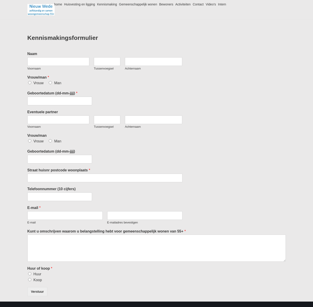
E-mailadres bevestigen (122, 222)
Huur (37, 274)
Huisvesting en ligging (79, 4)
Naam (32, 54)
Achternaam (133, 68)
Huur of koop (39, 268)
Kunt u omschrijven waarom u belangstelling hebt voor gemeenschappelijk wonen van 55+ (106, 231)
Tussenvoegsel (104, 68)
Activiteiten (183, 4)
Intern (222, 4)
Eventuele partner (42, 112)
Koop (38, 280)
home (58, 4)
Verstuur (37, 291)
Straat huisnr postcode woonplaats (58, 170)
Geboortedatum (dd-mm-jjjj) (52, 93)
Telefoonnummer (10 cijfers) (51, 189)
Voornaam (34, 68)
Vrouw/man (38, 77)
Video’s (211, 4)
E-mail (34, 208)
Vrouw (39, 83)
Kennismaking (107, 4)
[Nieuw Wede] (41, 9)
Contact (198, 4)
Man (57, 83)
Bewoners (166, 4)
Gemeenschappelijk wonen (138, 4)
